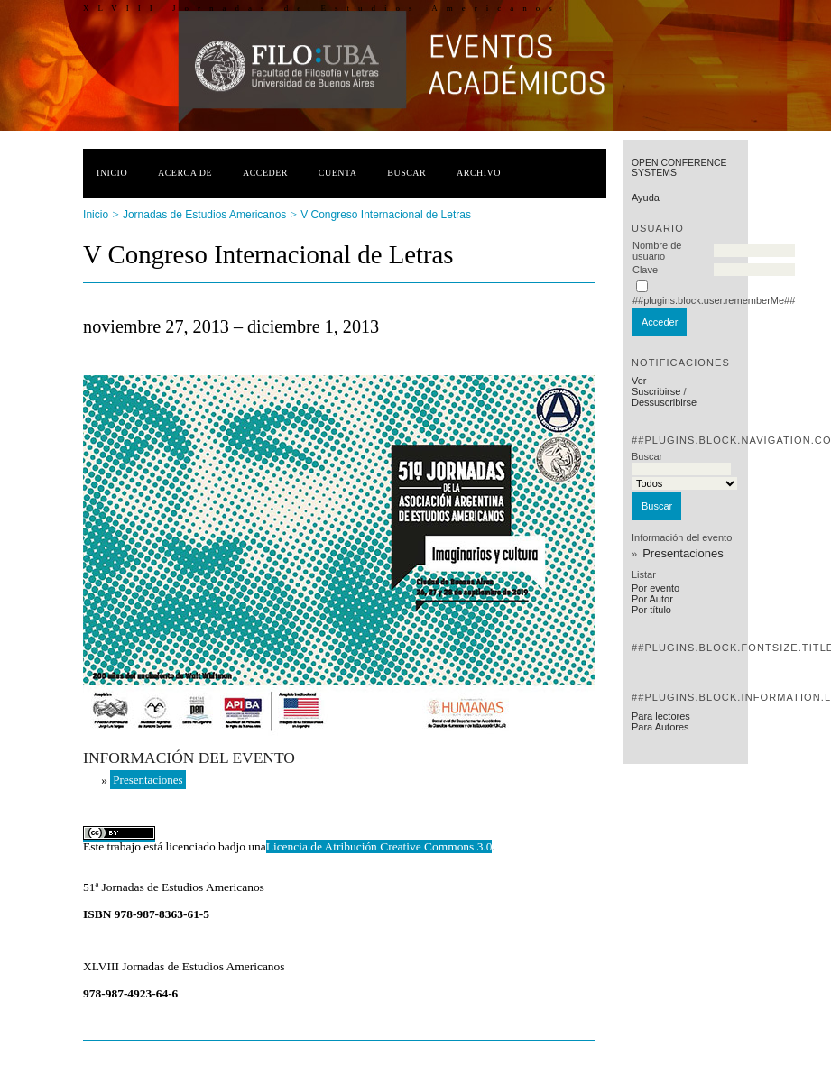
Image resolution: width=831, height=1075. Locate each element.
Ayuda (646, 197)
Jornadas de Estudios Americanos (204, 214)
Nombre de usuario (656, 251)
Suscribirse (656, 391)
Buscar (406, 173)
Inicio (112, 173)
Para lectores (661, 716)
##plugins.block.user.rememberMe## (713, 300)
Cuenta (338, 173)
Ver (639, 380)
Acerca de (185, 173)
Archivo (479, 173)
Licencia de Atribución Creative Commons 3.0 (379, 846)
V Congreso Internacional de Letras (385, 214)
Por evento (655, 588)
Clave (645, 269)
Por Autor (652, 598)
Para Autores (660, 726)
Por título (651, 609)
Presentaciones (683, 553)
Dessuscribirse (664, 402)
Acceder (265, 173)
